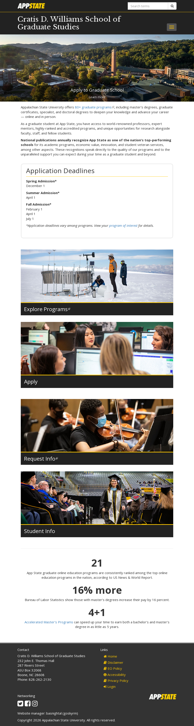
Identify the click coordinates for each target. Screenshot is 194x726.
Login (110, 686)
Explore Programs (47, 309)
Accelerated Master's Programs (49, 622)
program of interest (123, 225)
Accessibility (115, 674)
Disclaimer (113, 662)
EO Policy (113, 668)
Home (110, 656)
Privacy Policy (116, 680)
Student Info (39, 531)
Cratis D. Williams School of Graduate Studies (69, 23)
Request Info (41, 458)
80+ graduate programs (94, 107)
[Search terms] (148, 6)
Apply (31, 381)
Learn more (97, 97)
